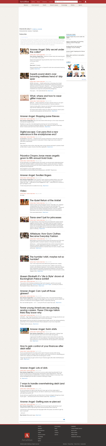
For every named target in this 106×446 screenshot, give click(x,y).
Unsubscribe (83, 444)
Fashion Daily (33, 54)
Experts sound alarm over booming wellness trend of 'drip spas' (46, 76)
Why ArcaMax (74, 432)
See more (84, 79)
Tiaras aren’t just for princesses (45, 217)
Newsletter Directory (76, 436)
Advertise (65, 444)
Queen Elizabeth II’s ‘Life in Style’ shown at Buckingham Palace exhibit (42, 277)
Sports (80, 5)
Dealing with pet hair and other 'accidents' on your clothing (74, 47)
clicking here (52, 44)
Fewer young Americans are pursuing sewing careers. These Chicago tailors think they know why (40, 310)
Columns (56, 432)
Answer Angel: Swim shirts (43, 329)
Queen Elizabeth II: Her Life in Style (42, 284)
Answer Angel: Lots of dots (33, 367)
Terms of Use (77, 444)
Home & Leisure (54, 5)
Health (44, 5)
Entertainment (35, 5)
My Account (74, 430)
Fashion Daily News (41, 54)
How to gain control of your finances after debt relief (41, 347)
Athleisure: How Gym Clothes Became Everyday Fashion (45, 235)
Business (26, 5)
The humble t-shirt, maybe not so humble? (47, 258)
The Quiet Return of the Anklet (45, 200)
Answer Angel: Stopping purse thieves (39, 116)
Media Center (74, 434)
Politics (72, 5)
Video (23, 190)
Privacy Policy (70, 444)
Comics (56, 430)
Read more (37, 69)
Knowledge (64, 5)
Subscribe (62, 37)
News (56, 428)
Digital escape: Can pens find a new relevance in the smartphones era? (39, 133)
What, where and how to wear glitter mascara (45, 97)
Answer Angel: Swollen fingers (35, 175)
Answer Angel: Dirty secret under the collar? (47, 50)
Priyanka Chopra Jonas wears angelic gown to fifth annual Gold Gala (40, 157)
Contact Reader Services (76, 428)
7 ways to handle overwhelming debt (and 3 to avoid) (42, 384)
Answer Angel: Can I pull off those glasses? (37, 292)
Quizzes (56, 434)
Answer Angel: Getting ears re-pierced (40, 401)
